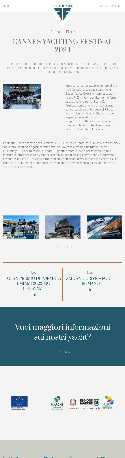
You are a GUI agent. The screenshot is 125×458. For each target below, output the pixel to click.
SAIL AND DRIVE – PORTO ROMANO (91, 282)
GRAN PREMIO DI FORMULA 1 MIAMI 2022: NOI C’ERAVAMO (34, 284)
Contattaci (102, 6)
